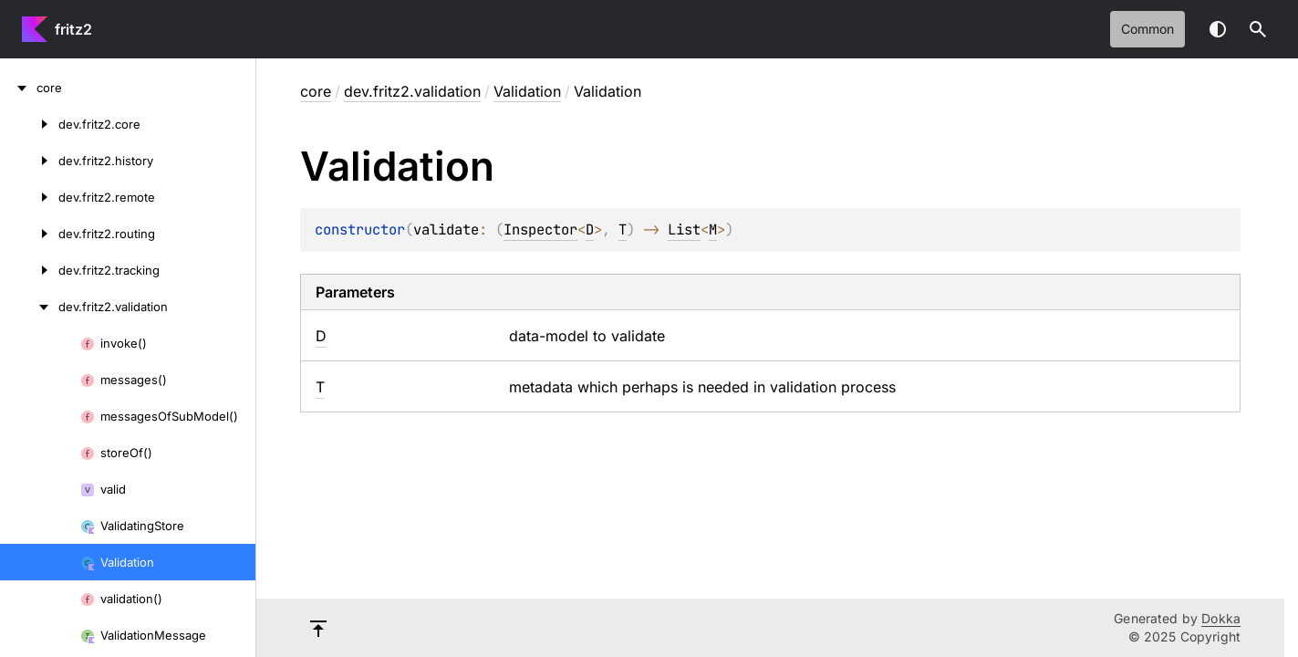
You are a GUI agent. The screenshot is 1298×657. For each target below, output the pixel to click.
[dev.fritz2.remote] (29, 197)
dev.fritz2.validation (412, 91)
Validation (527, 91)
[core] (18, 87)
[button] (1258, 29)
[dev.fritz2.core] (29, 124)
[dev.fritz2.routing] (29, 233)
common (1147, 28)
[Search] (1258, 29)
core (315, 91)
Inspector (540, 229)
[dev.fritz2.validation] (29, 306)
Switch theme (1217, 29)
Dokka (1221, 618)
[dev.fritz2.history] (29, 160)
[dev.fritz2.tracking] (29, 270)
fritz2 (73, 29)
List (684, 229)
